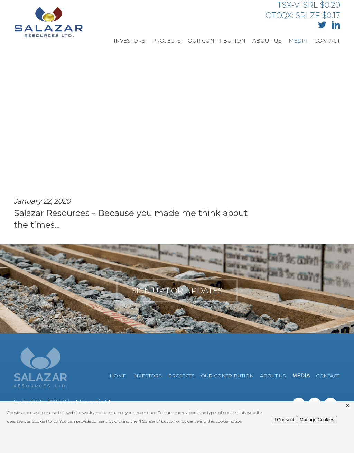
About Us (267, 40)
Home (118, 375)
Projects (166, 40)
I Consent (284, 419)
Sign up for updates (177, 290)
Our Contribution (216, 40)
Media (298, 40)
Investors (129, 40)
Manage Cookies (317, 419)
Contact (327, 40)
